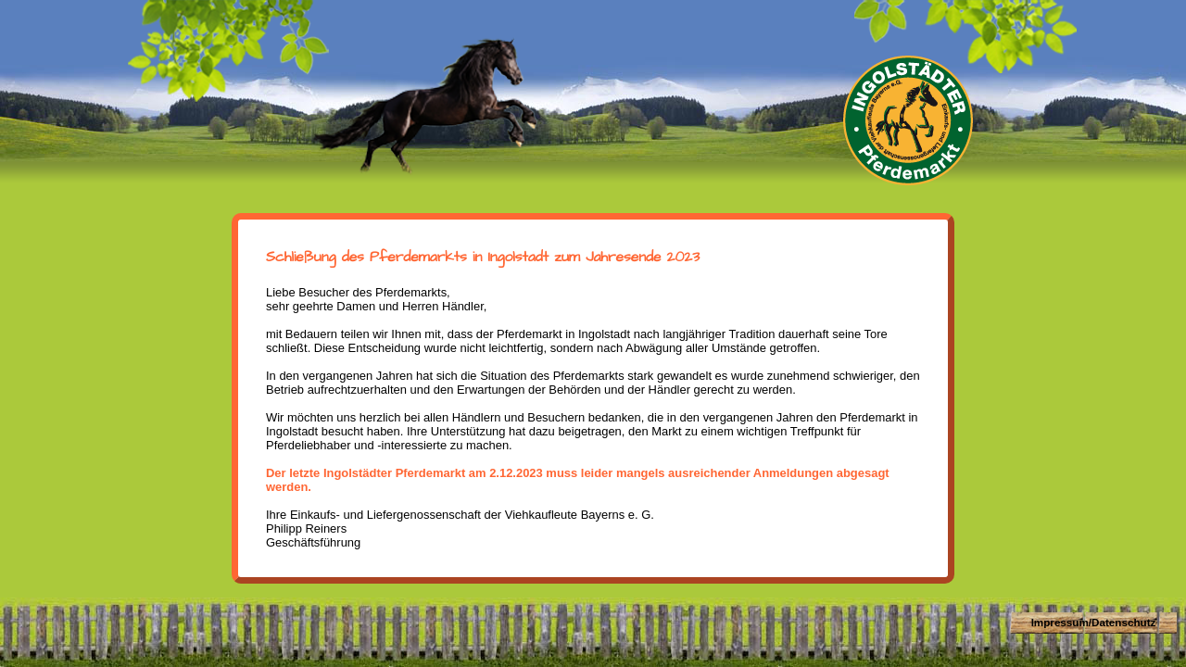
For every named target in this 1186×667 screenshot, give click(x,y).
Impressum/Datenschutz (1093, 622)
